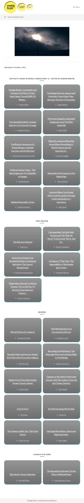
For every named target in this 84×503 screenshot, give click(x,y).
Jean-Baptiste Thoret (62, 480)
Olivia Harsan (24, 440)
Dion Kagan (62, 440)
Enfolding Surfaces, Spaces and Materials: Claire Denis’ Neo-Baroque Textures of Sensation (61, 96)
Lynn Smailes (24, 389)
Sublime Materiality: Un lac (22, 202)
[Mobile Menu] (76, 7)
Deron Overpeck (24, 298)
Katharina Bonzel (62, 273)
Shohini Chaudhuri (62, 247)
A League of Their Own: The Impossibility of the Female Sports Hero (61, 264)
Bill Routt (23, 415)
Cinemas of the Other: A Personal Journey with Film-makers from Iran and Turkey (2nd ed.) (61, 380)
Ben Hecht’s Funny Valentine (22, 474)
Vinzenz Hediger (62, 156)
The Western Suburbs (22, 242)
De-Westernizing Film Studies (61, 409)
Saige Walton (62, 105)
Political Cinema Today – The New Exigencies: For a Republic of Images (22, 173)
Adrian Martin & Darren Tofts (24, 156)
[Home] (5, 17)
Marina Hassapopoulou (24, 273)
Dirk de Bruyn (62, 181)
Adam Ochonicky (62, 364)
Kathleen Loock (62, 338)
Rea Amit (62, 415)
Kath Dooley (24, 105)
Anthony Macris (24, 130)
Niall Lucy (24, 247)
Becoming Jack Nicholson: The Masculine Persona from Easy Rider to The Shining (61, 354)
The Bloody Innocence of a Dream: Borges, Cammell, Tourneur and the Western (23, 147)
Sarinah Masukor (24, 207)
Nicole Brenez (23, 181)
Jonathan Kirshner (24, 338)
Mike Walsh (62, 389)
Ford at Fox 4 (22, 409)
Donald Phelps (23, 480)
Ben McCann (24, 364)
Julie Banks (62, 207)
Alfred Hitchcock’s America (22, 332)
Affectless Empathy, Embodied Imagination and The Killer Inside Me (61, 122)
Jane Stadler (62, 130)
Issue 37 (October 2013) (15, 17)
